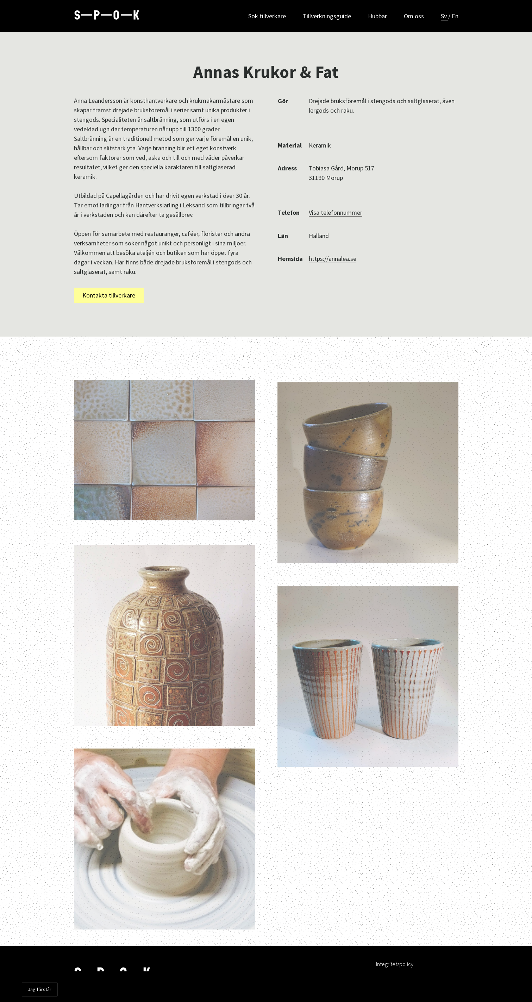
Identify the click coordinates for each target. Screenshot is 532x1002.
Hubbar (377, 16)
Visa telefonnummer (335, 212)
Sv (444, 16)
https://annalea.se (332, 259)
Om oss (414, 16)
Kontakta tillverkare (108, 295)
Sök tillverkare (267, 16)
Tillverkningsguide (327, 16)
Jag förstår (39, 989)
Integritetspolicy (394, 963)
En (455, 16)
